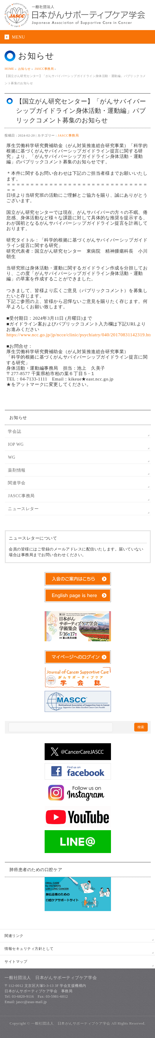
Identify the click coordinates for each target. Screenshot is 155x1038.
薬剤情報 (16, 470)
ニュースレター (23, 509)
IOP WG (16, 444)
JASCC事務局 (68, 135)
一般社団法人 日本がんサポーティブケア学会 (70, 1023)
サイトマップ (16, 961)
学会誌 (14, 431)
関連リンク (14, 936)
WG (11, 457)
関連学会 (16, 483)
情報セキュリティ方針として (29, 949)
